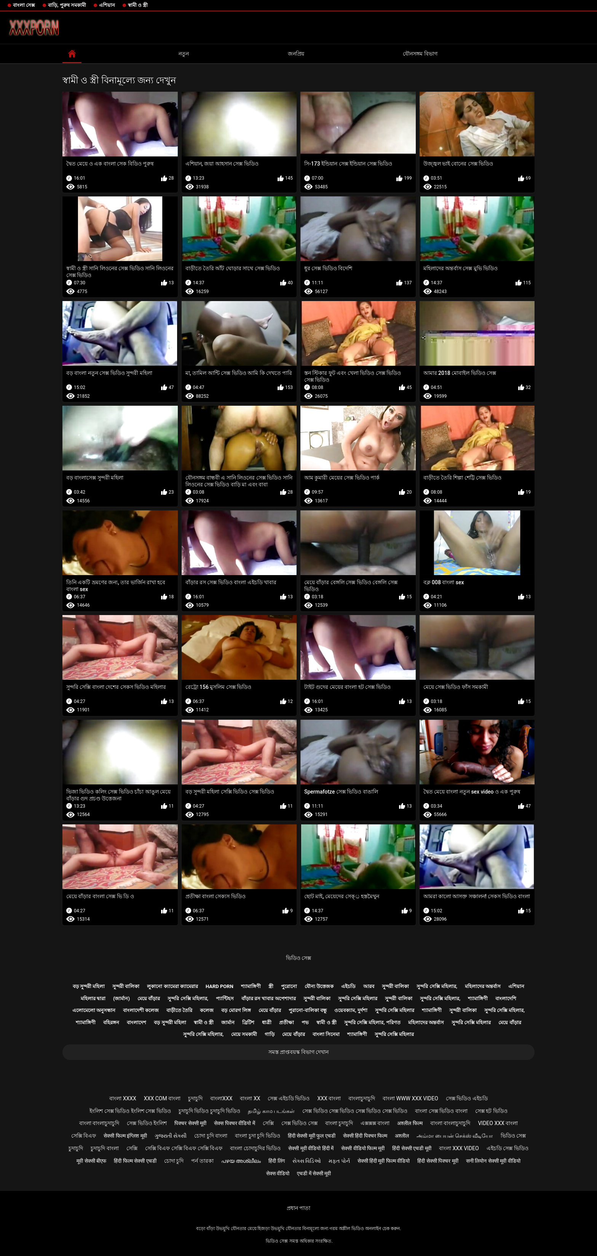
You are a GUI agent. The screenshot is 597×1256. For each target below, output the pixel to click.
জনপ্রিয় (296, 54)
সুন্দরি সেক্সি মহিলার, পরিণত (372, 1022)
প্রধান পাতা (298, 1208)
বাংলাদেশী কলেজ (141, 1010)
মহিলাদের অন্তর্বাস (483, 986)
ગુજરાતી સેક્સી (171, 1136)
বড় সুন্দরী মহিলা (89, 986)
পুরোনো (289, 986)
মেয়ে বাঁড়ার (148, 998)
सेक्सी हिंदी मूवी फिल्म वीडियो (384, 1161)
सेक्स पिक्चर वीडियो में (234, 1123)
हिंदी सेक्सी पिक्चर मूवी (437, 1161)
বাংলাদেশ (136, 1022)
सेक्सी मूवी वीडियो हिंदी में (311, 1148)
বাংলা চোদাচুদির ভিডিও (255, 1148)
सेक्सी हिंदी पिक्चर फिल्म (365, 1136)
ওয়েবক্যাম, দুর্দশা (350, 1010)
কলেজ (207, 1010)
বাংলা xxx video (459, 1148)
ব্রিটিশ (248, 1022)
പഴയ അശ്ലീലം (241, 1161)
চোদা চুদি (174, 1161)
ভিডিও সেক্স (298, 958)
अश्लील (402, 1136)
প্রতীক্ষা (286, 1022)
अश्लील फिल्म (409, 1123)
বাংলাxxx (221, 1098)
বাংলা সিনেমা (326, 1034)
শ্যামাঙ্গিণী (251, 986)
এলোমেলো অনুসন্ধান (93, 1010)
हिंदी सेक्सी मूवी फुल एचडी (311, 1136)
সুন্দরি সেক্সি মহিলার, (437, 986)
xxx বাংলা (329, 1098)
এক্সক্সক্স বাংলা (375, 1123)
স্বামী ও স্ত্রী (138, 5)
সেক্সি (268, 1123)
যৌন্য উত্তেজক (319, 986)
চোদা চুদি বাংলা (210, 1136)
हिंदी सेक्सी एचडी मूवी (411, 1148)
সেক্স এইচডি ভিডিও (289, 1098)
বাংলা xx (250, 1098)
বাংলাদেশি (505, 998)
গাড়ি (270, 1034)
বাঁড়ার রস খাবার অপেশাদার (268, 998)
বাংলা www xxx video (410, 1098)
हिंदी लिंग (276, 1161)
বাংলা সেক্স (24, 5)
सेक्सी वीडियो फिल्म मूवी (363, 1148)
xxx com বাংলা (162, 1098)
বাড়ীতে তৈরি (179, 1010)
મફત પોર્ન (339, 1161)
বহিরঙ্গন (111, 1022)
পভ (305, 1022)
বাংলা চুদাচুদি (339, 1123)
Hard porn (219, 986)
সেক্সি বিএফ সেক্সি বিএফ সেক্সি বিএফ (183, 1148)
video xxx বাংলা (498, 1123)
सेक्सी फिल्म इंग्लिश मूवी (125, 1136)
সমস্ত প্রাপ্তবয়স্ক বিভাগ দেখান (298, 1052)
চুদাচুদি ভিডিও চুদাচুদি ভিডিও (209, 1111)
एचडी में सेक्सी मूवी (314, 1173)
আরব (368, 986)
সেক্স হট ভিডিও (491, 1111)
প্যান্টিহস (225, 998)
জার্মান (228, 1022)
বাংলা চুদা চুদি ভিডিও (257, 1136)
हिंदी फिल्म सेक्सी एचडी (135, 1161)
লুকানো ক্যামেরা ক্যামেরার (172, 986)
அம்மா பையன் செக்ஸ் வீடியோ (455, 1136)
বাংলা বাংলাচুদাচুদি (99, 1123)
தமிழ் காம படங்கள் (271, 1111)
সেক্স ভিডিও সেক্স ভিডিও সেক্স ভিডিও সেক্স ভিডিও (354, 1111)
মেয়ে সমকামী (244, 1034)
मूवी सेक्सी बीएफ (91, 1161)
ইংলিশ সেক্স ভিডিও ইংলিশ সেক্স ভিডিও (130, 1111)
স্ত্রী (270, 986)
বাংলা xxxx (122, 1098)
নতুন (184, 54)
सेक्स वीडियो (277, 1173)
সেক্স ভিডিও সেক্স (299, 1123)
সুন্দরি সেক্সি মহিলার (357, 998)
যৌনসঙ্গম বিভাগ (420, 54)
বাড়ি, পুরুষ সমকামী (67, 5)
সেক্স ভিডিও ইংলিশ (147, 1123)
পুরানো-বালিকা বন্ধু (308, 1010)
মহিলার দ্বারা (93, 998)
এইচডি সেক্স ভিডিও (507, 1148)
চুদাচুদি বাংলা (104, 1148)
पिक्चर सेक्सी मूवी (190, 1123)
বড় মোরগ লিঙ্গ (236, 1010)
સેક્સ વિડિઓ (306, 1161)
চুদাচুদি (195, 1098)
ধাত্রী (266, 1022)
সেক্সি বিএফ (83, 1136)
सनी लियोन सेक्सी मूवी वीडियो (493, 1161)
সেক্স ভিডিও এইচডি (467, 1098)
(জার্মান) (121, 998)
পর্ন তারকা (202, 1161)
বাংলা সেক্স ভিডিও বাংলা (441, 1111)
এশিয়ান (107, 5)
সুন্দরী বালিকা (125, 986)
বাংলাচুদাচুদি (361, 1098)
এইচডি (348, 986)
